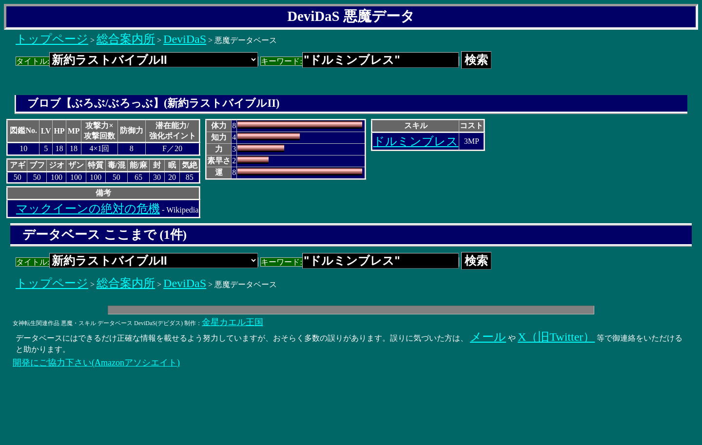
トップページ (52, 39)
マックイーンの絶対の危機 (88, 208)
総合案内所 (126, 39)
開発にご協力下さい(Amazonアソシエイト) (96, 363)
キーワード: (359, 61)
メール (488, 336)
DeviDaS (184, 39)
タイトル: (137, 61)
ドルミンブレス (415, 141)
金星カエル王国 (232, 322)
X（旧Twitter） (556, 336)
